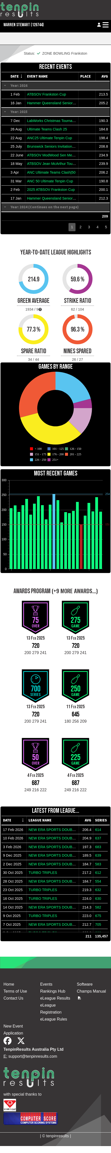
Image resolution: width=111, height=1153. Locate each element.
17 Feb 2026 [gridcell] (13, 830)
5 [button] (106, 227)
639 (98, 855)
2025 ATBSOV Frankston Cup (51, 190)
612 (98, 873)
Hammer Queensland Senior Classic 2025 (60, 198)
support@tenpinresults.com (32, 1056)
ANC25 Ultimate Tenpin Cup (49, 138)
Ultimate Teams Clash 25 (47, 129)
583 (98, 864)
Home (9, 984)
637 (98, 838)
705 (98, 924)
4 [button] (97, 227)
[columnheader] (17, 76)
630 (98, 899)
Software (84, 984)
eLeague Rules (53, 1019)
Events (46, 984)
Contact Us (13, 998)
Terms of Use (15, 991)
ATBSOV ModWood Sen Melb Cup (54, 155)
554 (98, 881)
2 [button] (81, 227)
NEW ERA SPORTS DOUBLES (53, 830)
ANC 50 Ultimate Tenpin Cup (50, 181)
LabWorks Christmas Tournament (53, 121)
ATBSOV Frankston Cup (46, 94)
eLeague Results (55, 998)
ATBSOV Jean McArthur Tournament (56, 164)
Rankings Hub (53, 991)
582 (98, 907)
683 (98, 847)
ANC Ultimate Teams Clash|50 (51, 172)
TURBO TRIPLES (42, 873)
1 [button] (72, 227)
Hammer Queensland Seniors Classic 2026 (61, 103)
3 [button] (89, 227)
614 (98, 830)
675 (98, 916)
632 (98, 890)
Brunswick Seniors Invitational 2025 (55, 146)
